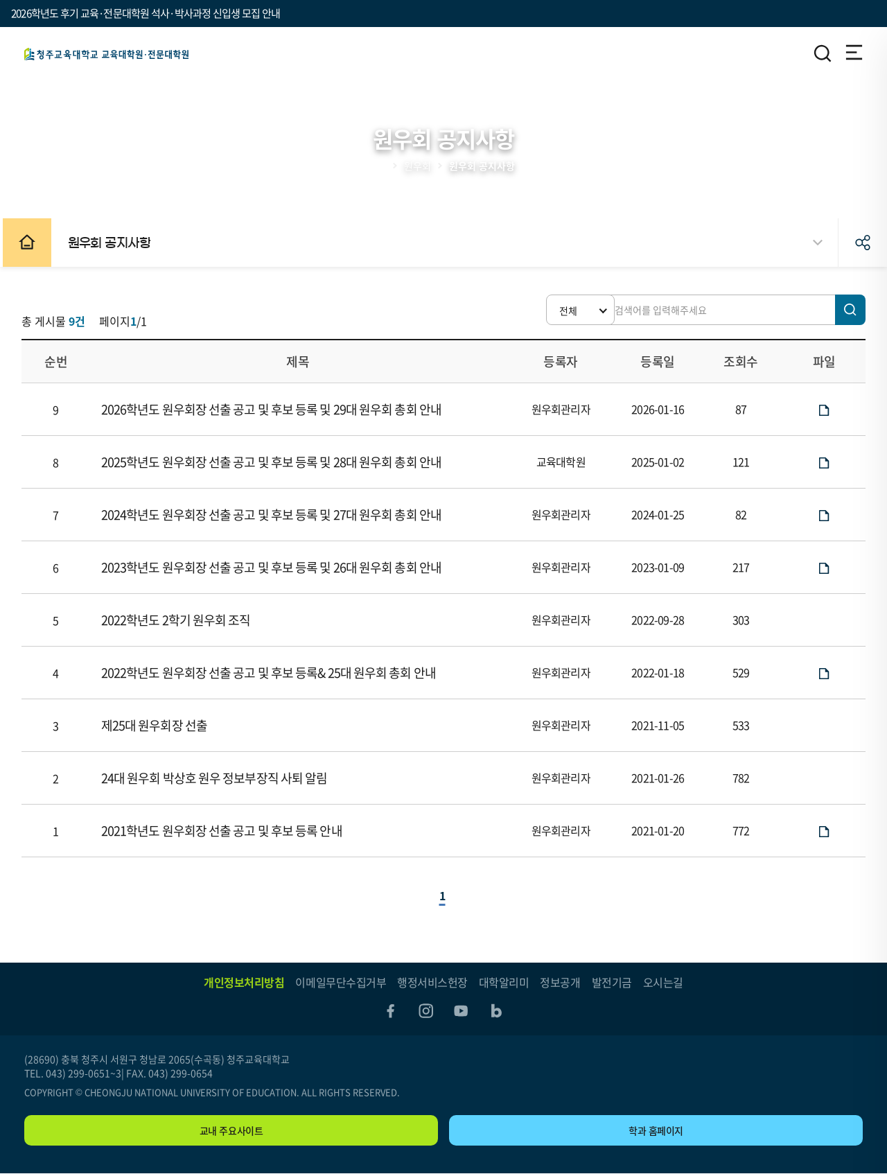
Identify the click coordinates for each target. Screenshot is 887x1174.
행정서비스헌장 (432, 982)
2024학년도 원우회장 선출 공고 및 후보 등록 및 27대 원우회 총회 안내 (274, 514)
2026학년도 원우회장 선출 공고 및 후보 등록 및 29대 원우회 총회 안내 (274, 409)
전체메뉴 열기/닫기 (853, 53)
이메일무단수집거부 (340, 982)
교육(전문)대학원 (106, 54)
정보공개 (560, 982)
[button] (561, 310)
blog (497, 1011)
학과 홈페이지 (656, 1131)
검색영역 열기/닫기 (822, 53)
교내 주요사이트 (231, 1131)
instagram (425, 1011)
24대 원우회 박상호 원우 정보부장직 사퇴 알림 (217, 778)
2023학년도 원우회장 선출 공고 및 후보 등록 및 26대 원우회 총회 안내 (274, 567)
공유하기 (862, 242)
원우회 (417, 166)
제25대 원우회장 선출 (157, 725)
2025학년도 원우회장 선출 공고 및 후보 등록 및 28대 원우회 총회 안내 (274, 462)
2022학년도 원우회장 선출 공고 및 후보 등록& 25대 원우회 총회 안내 (271, 672)
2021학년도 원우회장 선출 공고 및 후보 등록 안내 (224, 830)
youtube (461, 1011)
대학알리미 (504, 982)
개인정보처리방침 (244, 982)
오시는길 (663, 982)
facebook (389, 1011)
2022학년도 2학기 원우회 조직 (179, 620)
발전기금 (612, 982)
